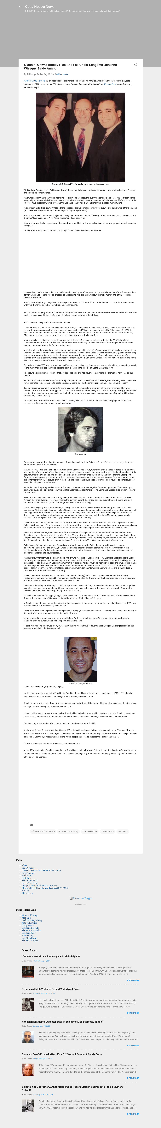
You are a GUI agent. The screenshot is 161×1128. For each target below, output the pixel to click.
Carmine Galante (89, 831)
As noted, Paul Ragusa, (34, 81)
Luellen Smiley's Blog (32, 920)
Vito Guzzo (123, 831)
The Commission (29, 880)
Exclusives (27, 875)
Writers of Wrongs (30, 915)
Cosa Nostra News (40, 7)
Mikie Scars (27, 893)
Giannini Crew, (110, 84)
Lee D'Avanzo (28, 868)
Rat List (25, 890)
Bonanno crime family (68, 831)
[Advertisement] (81, 37)
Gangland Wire (28, 933)
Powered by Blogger (80, 898)
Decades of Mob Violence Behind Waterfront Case (50, 989)
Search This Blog (29, 883)
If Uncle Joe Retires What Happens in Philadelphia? (51, 956)
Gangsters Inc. (28, 925)
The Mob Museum (30, 940)
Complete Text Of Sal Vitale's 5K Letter (40, 885)
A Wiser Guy (28, 935)
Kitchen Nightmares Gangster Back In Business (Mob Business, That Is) (62, 1021)
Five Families (28, 873)
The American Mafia (31, 930)
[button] (135, 65)
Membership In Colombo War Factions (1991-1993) (45, 888)
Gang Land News (29, 938)
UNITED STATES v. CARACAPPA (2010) (41, 870)
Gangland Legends (30, 928)
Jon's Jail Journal (29, 923)
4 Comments (62, 74)
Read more (133, 980)
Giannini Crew (107, 831)
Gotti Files (26, 878)
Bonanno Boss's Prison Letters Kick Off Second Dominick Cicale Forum (62, 1054)
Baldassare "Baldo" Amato (43, 831)
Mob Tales (26, 918)
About (24, 865)
